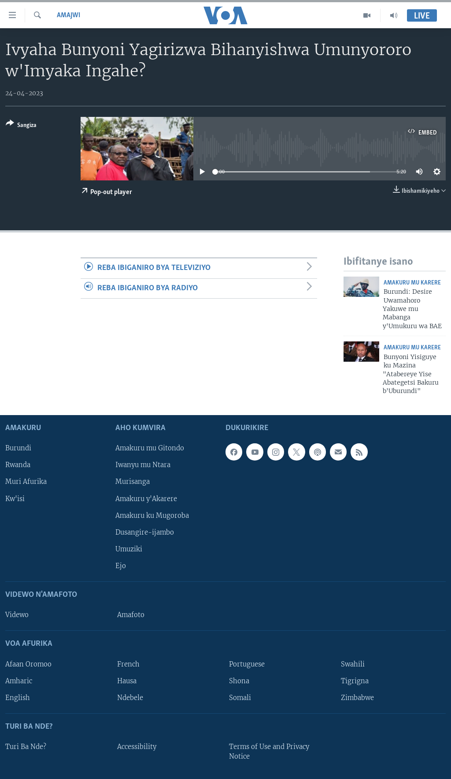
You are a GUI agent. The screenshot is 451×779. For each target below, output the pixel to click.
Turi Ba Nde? (25, 747)
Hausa (127, 681)
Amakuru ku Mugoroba (152, 515)
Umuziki (128, 549)
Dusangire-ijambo (144, 532)
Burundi (18, 448)
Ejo (120, 565)
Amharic (18, 681)
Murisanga (132, 482)
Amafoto (130, 615)
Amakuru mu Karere (412, 283)
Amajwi (68, 15)
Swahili (353, 664)
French (128, 664)
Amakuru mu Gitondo (149, 448)
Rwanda (17, 465)
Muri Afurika (26, 482)
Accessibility (136, 747)
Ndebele (130, 697)
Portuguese (247, 664)
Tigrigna (355, 681)
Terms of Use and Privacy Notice (269, 751)
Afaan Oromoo (28, 664)
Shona (239, 681)
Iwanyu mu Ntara (142, 465)
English (17, 697)
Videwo (17, 615)
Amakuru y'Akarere (146, 498)
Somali (240, 697)
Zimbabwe (357, 697)
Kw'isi (15, 498)
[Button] (21, 126)
